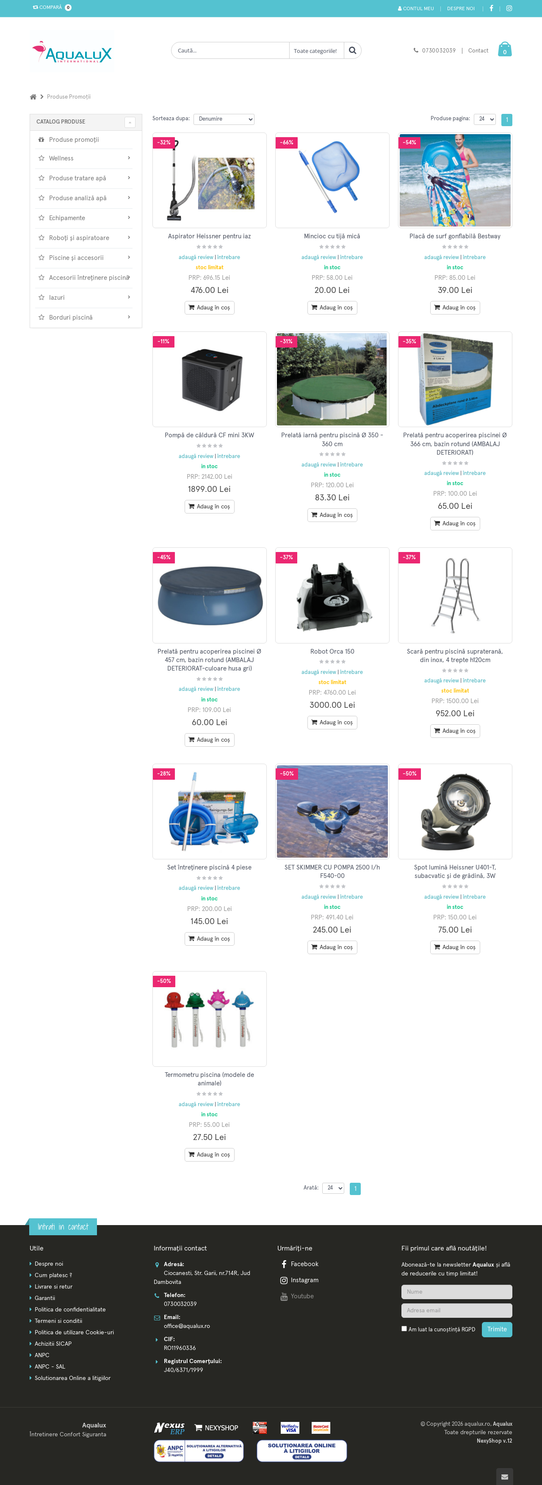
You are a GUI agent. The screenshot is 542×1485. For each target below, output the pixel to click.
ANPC (42, 1355)
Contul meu (416, 8)
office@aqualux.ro (187, 1326)
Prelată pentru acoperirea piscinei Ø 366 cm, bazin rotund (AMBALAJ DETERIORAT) (455, 444)
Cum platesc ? (53, 1275)
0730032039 (439, 51)
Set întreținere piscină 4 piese (209, 867)
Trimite (497, 1329)
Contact (478, 51)
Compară (50, 7)
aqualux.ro (477, 1424)
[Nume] (456, 1292)
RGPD (468, 1330)
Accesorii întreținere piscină (83, 277)
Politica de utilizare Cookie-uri (74, 1333)
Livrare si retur (53, 1287)
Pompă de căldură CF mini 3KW (209, 435)
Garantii (45, 1298)
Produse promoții (68, 139)
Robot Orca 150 (332, 652)
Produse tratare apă (83, 178)
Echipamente (83, 218)
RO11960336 (180, 1348)
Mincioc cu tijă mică (332, 236)
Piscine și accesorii (83, 257)
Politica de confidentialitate (70, 1310)
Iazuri (83, 297)
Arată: (311, 1188)
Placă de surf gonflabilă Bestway (455, 236)
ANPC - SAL (50, 1367)
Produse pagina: (450, 118)
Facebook (298, 1264)
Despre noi (461, 8)
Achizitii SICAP (53, 1344)
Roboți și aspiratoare (83, 238)
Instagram (298, 1280)
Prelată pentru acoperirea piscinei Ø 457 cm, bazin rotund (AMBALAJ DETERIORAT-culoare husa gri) (209, 660)
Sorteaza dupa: (171, 118)
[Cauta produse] (230, 50)
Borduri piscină (83, 317)
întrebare (228, 257)
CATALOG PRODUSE (60, 122)
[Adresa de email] (456, 1310)
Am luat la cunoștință (442, 1330)
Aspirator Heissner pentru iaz (209, 236)
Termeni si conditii (58, 1321)
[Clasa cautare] (316, 50)
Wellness (83, 158)
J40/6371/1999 (183, 1370)
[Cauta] (352, 50)
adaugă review (197, 257)
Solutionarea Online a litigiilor (73, 1378)
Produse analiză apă (83, 198)
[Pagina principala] (74, 51)
